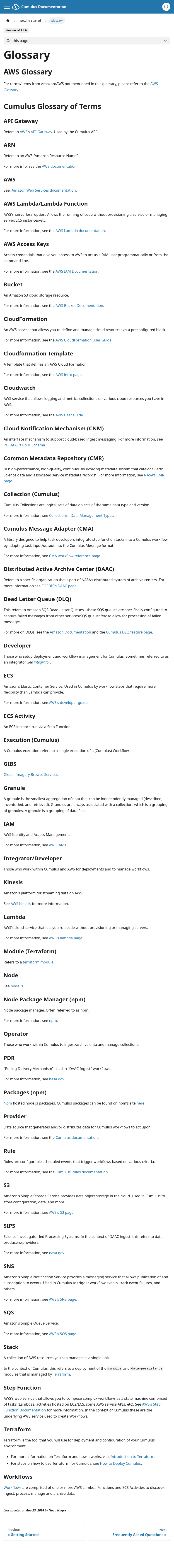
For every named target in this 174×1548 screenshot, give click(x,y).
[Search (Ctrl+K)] (166, 7)
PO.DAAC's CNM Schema (24, 445)
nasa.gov (56, 1079)
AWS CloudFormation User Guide (83, 340)
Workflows (13, 1487)
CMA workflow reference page (74, 555)
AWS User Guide (69, 415)
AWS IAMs (57, 844)
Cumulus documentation (77, 1137)
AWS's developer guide (68, 702)
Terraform (61, 1374)
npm (53, 1020)
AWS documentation (59, 166)
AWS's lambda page (65, 937)
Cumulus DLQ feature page (129, 632)
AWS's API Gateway (36, 131)
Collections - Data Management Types (81, 515)
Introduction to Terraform (132, 1456)
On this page (17, 40)
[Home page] (8, 20)
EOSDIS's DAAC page (58, 585)
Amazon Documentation (70, 632)
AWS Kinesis (21, 903)
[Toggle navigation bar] (7, 6)
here (140, 1103)
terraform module (38, 962)
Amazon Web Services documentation (44, 190)
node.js (17, 986)
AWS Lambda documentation (80, 230)
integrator (42, 662)
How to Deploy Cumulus (120, 1463)
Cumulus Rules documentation (82, 1172)
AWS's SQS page (62, 1333)
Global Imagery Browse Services (31, 774)
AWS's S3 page (61, 1212)
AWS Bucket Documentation (79, 305)
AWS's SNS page (62, 1299)
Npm (8, 1103)
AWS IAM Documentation (77, 271)
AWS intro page (69, 374)
